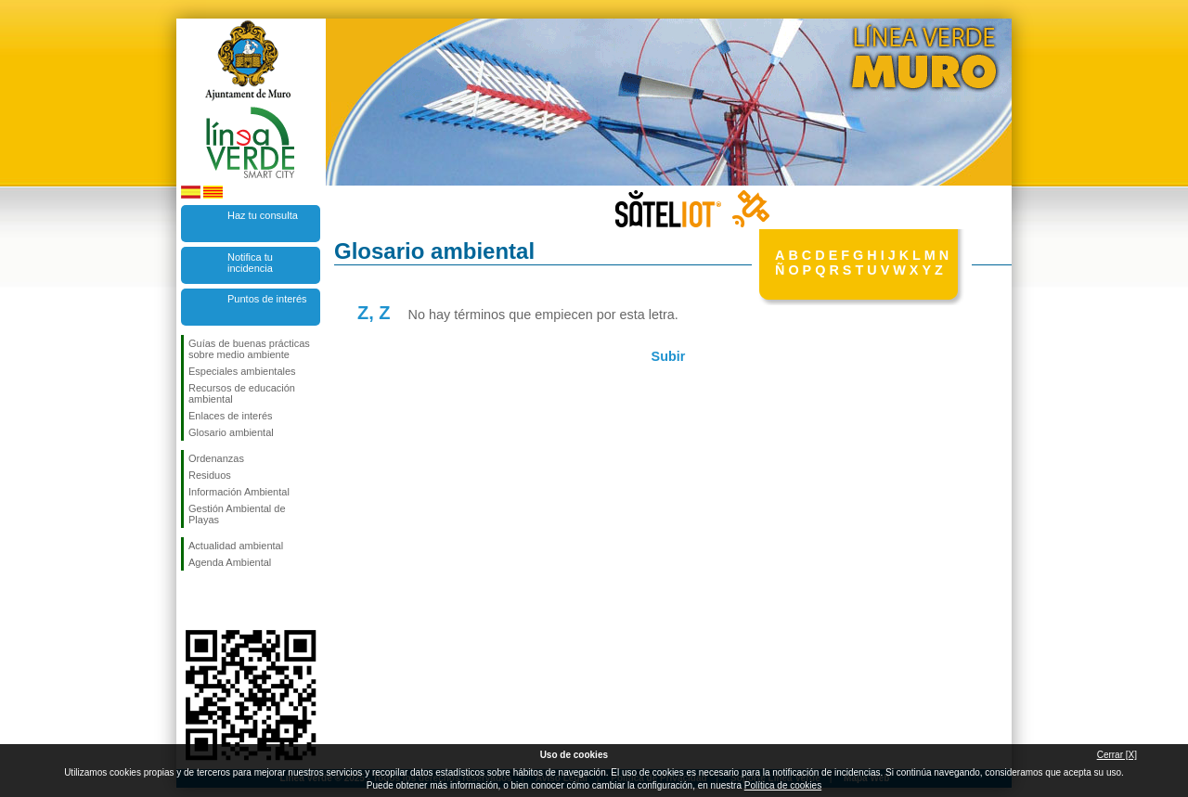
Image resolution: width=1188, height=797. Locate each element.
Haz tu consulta (262, 215)
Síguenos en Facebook (192, 600)
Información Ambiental (239, 491)
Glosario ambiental (231, 432)
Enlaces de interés (230, 415)
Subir (669, 356)
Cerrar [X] (1117, 755)
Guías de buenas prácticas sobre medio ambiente (249, 349)
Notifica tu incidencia (250, 262)
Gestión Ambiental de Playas (237, 514)
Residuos (209, 475)
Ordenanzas (216, 458)
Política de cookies (782, 785)
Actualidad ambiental (235, 545)
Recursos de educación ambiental (241, 393)
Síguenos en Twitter (223, 600)
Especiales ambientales (242, 371)
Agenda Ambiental (229, 562)
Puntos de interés (267, 298)
